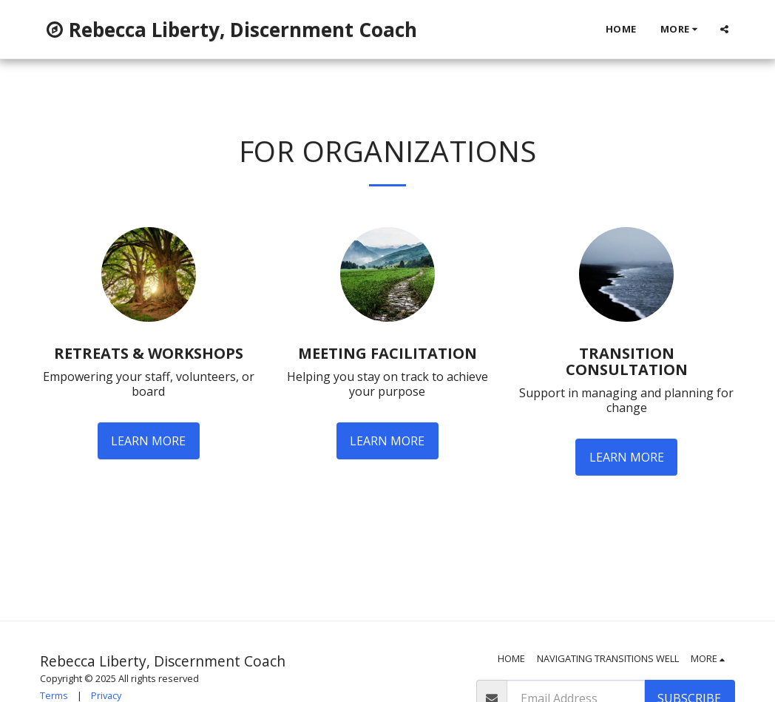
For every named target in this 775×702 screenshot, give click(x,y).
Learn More (148, 441)
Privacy (106, 695)
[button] (724, 29)
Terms (54, 695)
